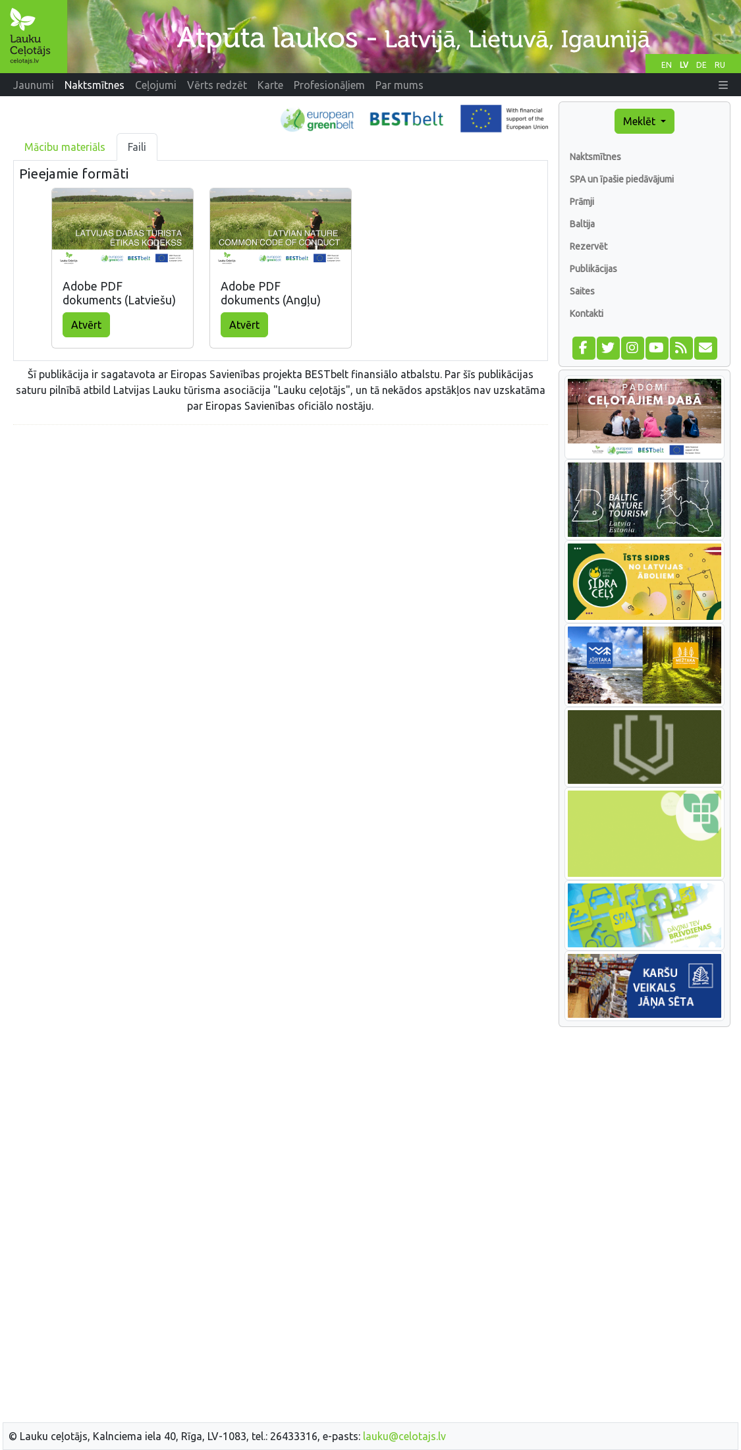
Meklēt (640, 121)
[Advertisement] (280, 527)
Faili (137, 147)
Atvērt (86, 325)
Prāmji (582, 201)
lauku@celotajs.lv (404, 1436)
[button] (723, 85)
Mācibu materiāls (64, 147)
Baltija (582, 224)
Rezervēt (588, 246)
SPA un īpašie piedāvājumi (622, 179)
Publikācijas (593, 269)
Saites (582, 291)
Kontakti (586, 313)
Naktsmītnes (595, 157)
